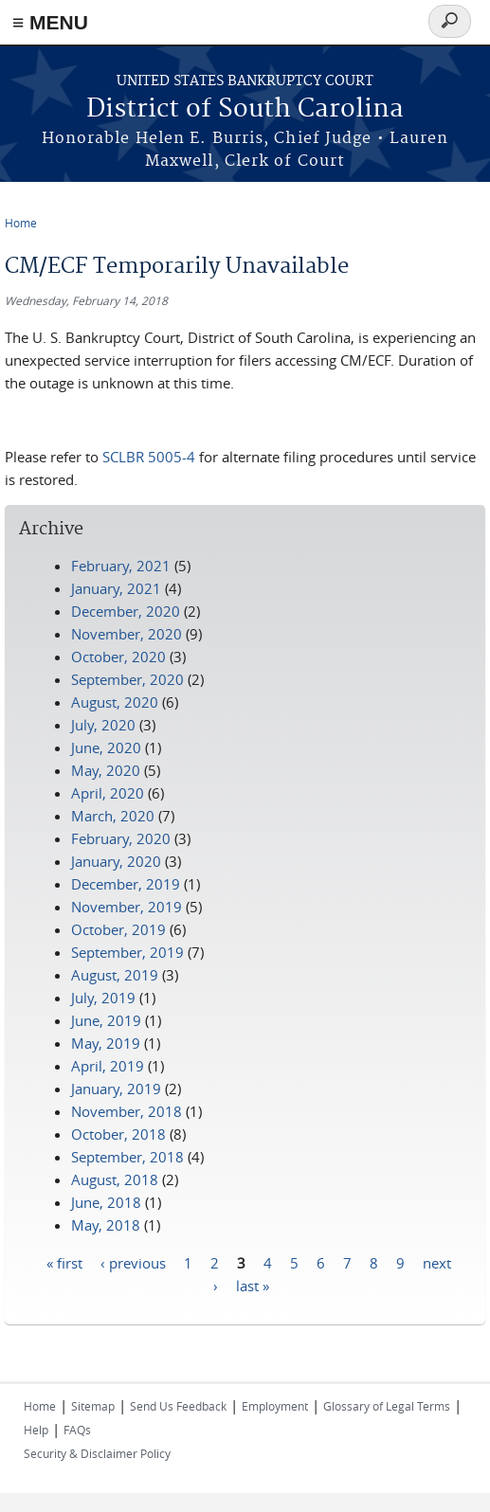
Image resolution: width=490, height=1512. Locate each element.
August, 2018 (114, 1179)
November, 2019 (126, 906)
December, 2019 (125, 883)
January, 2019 (116, 1088)
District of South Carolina (245, 109)
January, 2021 (116, 588)
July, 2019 (103, 997)
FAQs (77, 1429)
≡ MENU (50, 22)
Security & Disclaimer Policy (97, 1453)
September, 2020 (127, 679)
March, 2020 (112, 815)
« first (64, 1261)
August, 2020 (114, 702)
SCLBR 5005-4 (148, 456)
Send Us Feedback (178, 1405)
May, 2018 (105, 1224)
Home (21, 222)
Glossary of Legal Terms (386, 1405)
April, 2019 (107, 1065)
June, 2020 (106, 747)
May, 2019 (105, 1043)
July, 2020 (103, 724)
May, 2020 (105, 770)
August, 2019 (114, 974)
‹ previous (133, 1261)
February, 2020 (121, 838)
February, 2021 (121, 565)
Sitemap (93, 1405)
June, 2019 (106, 1020)
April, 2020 (107, 792)
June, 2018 (106, 1202)
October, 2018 (118, 1134)
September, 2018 (127, 1156)
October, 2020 (118, 656)
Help (36, 1429)
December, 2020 (125, 611)
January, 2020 (116, 861)
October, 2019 (118, 929)
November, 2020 (126, 633)
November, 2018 (126, 1111)
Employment (275, 1405)
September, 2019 (127, 952)
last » (252, 1284)
